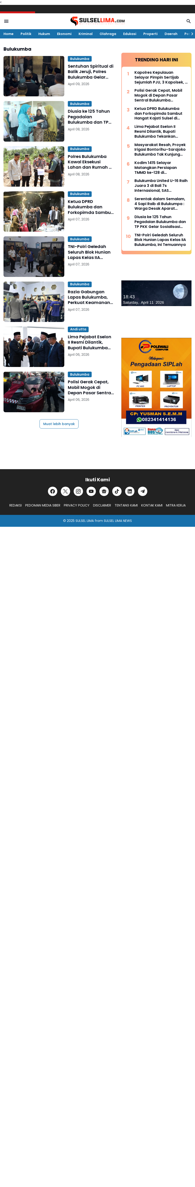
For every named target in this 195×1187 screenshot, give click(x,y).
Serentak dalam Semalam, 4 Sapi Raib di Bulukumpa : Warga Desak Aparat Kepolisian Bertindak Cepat (160, 204)
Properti (150, 33)
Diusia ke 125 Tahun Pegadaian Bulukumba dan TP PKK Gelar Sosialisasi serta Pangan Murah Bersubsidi (90, 116)
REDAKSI (15, 505)
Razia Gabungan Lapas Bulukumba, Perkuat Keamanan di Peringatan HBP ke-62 (89, 297)
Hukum (44, 33)
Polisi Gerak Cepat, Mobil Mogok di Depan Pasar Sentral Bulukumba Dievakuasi (90, 387)
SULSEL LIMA (85, 520)
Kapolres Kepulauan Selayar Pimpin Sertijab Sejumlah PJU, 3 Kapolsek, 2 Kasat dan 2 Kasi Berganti (160, 77)
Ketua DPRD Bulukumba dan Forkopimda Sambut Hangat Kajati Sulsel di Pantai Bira (90, 207)
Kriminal (86, 33)
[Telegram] (142, 491)
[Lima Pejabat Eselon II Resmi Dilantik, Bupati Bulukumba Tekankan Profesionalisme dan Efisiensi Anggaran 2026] (34, 347)
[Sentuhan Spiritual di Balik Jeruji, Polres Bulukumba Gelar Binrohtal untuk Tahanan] (34, 76)
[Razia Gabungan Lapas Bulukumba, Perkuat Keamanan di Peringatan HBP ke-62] (34, 302)
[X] (65, 491)
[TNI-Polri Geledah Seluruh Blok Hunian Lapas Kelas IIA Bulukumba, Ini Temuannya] (34, 256)
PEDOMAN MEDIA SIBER (42, 505)
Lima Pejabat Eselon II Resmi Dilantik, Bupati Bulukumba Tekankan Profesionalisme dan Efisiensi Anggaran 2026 (90, 342)
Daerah (171, 33)
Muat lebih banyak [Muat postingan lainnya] (59, 424)
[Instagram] (78, 491)
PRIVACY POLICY (77, 505)
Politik (26, 33)
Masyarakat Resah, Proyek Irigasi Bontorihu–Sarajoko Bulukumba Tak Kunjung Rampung (160, 150)
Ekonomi (64, 33)
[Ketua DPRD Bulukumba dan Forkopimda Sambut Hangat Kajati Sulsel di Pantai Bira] (34, 211)
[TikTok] (117, 491)
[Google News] (104, 491)
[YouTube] (91, 491)
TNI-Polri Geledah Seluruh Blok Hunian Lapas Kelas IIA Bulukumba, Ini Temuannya (89, 252)
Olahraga (108, 33)
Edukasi (129, 33)
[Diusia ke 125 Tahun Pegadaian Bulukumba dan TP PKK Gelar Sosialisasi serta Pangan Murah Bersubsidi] (34, 121)
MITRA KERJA (176, 505)
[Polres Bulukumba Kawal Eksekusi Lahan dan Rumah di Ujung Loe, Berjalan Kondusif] (34, 166)
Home (9, 33)
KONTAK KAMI (151, 505)
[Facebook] (52, 491)
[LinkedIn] (129, 491)
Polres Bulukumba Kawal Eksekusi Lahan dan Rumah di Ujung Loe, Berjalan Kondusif (90, 162)
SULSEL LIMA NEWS (118, 520)
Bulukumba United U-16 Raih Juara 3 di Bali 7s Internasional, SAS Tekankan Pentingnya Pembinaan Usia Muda (161, 185)
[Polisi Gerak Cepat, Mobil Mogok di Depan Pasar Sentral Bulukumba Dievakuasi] (34, 392)
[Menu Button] (6, 21)
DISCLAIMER (102, 505)
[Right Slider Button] (190, 33)
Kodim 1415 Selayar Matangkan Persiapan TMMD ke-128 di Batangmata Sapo (155, 168)
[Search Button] (188, 21)
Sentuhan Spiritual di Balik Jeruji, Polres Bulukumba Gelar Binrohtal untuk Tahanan (90, 71)
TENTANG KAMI (126, 505)
